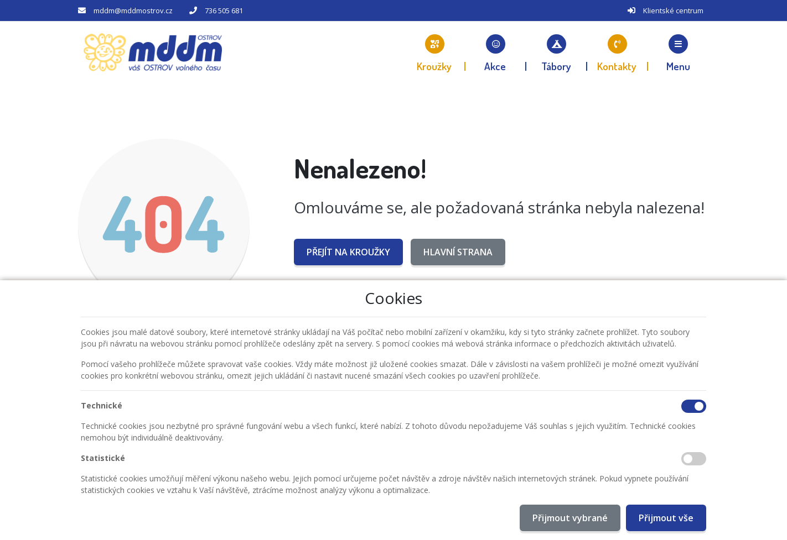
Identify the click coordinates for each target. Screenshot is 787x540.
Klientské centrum (673, 10)
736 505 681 (224, 10)
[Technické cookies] (693, 406)
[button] (678, 52)
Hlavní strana (458, 252)
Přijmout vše (666, 518)
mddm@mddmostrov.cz (133, 10)
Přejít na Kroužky (348, 252)
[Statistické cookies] (693, 458)
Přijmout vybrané (570, 518)
